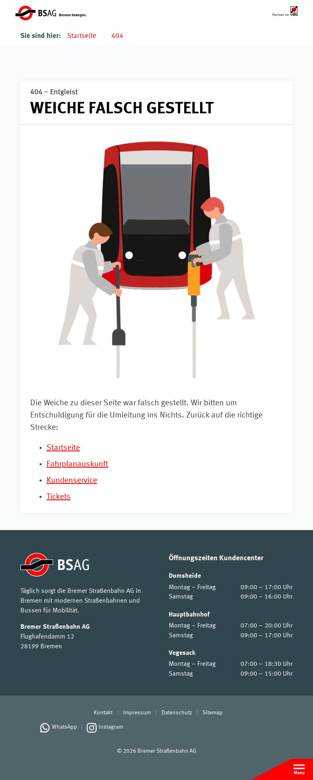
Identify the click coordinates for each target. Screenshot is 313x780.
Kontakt (103, 713)
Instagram (111, 727)
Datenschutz (176, 713)
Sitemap (213, 713)
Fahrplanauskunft (77, 464)
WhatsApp (64, 727)
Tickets (58, 497)
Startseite (81, 36)
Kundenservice (71, 481)
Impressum (137, 713)
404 (117, 36)
